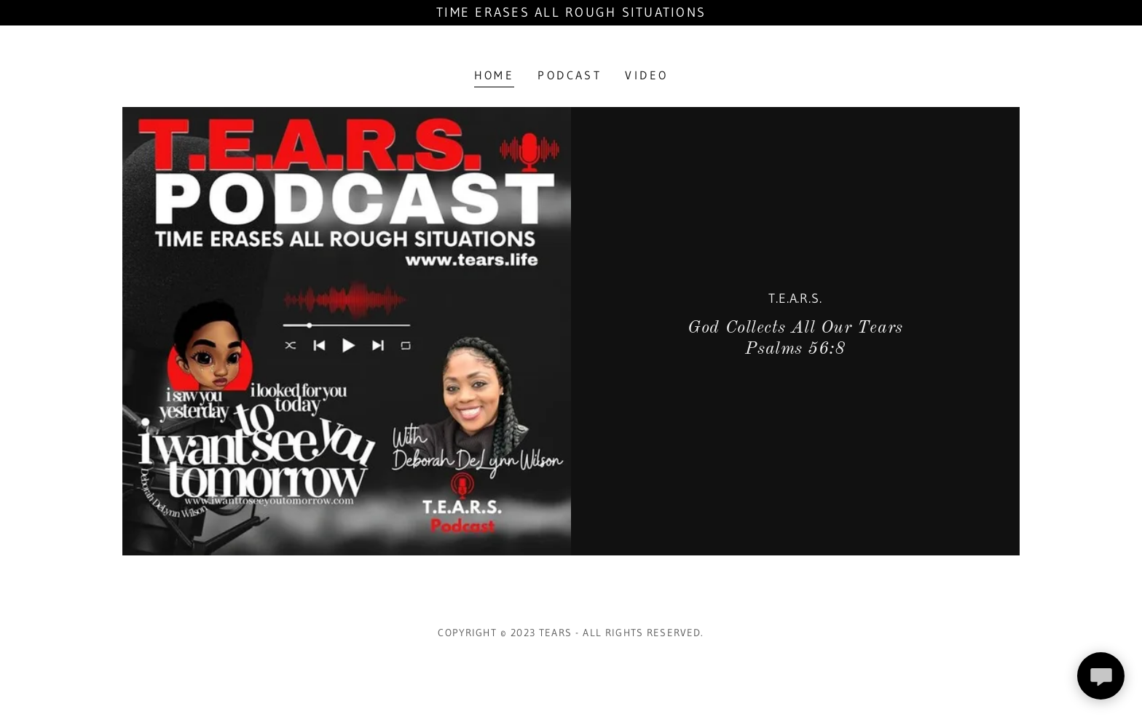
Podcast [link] (569, 75)
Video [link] (646, 75)
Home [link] (494, 75)
